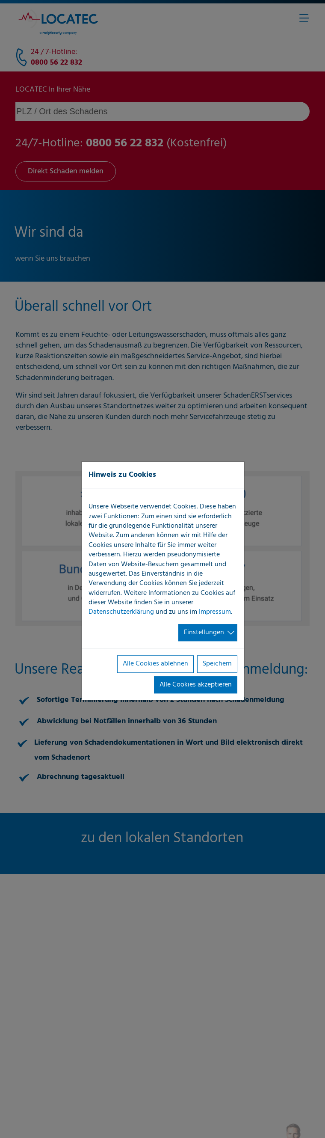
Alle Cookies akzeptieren (196, 684)
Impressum (215, 612)
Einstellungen (204, 632)
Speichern (217, 663)
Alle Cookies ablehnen (155, 663)
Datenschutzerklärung (121, 612)
